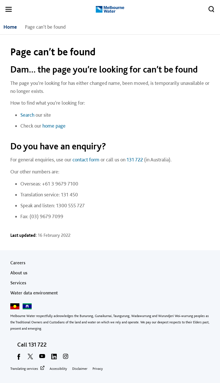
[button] (8, 10)
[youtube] (42, 358)
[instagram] (65, 358)
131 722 (135, 160)
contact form (85, 160)
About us (19, 272)
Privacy (98, 369)
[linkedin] (54, 358)
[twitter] (30, 358)
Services (18, 283)
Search (27, 115)
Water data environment (34, 293)
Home (10, 27)
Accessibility (58, 369)
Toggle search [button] (210, 8)
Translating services (24, 369)
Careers (17, 262)
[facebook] (18, 358)
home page (54, 126)
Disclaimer (79, 369)
